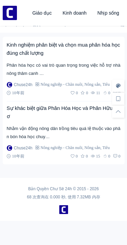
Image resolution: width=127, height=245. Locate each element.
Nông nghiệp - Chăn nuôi (62, 84)
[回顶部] (118, 111)
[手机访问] (118, 99)
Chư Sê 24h (61, 188)
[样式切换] (118, 86)
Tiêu (106, 84)
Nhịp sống (108, 13)
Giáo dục (42, 13)
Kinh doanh (75, 13)
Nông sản (92, 84)
